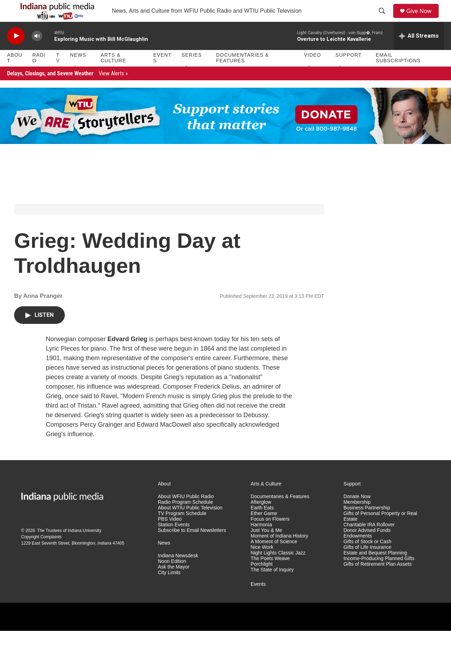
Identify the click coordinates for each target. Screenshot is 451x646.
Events (162, 73)
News (78, 70)
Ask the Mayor (173, 582)
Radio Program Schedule (185, 517)
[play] (15, 51)
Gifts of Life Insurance (367, 562)
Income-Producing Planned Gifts (379, 573)
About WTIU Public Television (190, 523)
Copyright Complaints (41, 552)
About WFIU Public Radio (186, 512)
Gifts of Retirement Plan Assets (378, 579)
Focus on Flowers (270, 534)
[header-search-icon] (384, 18)
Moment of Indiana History (279, 551)
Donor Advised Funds (367, 545)
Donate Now (357, 512)
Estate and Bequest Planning (375, 568)
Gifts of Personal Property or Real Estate (380, 531)
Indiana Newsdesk (178, 570)
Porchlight (261, 579)
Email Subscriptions (398, 73)
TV (58, 73)
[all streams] (419, 51)
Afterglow (261, 517)
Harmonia (261, 539)
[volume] (37, 51)
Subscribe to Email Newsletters (192, 545)
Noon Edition (172, 576)
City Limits (169, 587)
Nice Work (262, 562)
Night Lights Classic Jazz (278, 568)
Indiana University (84, 546)
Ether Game (264, 529)
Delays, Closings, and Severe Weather (67, 88)
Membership (357, 517)
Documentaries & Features (242, 73)
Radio (38, 73)
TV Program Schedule (182, 529)
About (15, 73)
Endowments (358, 551)
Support (348, 70)
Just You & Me (266, 545)
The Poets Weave (270, 573)
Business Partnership (367, 523)
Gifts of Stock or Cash (367, 556)
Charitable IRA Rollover (369, 539)
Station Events (174, 539)
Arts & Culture (113, 73)
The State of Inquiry (272, 585)
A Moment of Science (274, 556)
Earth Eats (262, 523)
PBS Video (169, 534)
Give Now (423, 18)
